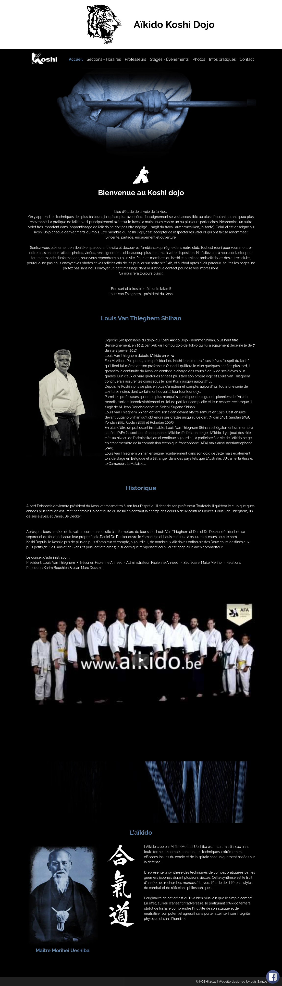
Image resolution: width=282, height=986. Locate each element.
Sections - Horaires (104, 59)
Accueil (76, 59)
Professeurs (135, 59)
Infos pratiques (222, 59)
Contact (247, 59)
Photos (199, 59)
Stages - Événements (169, 59)
